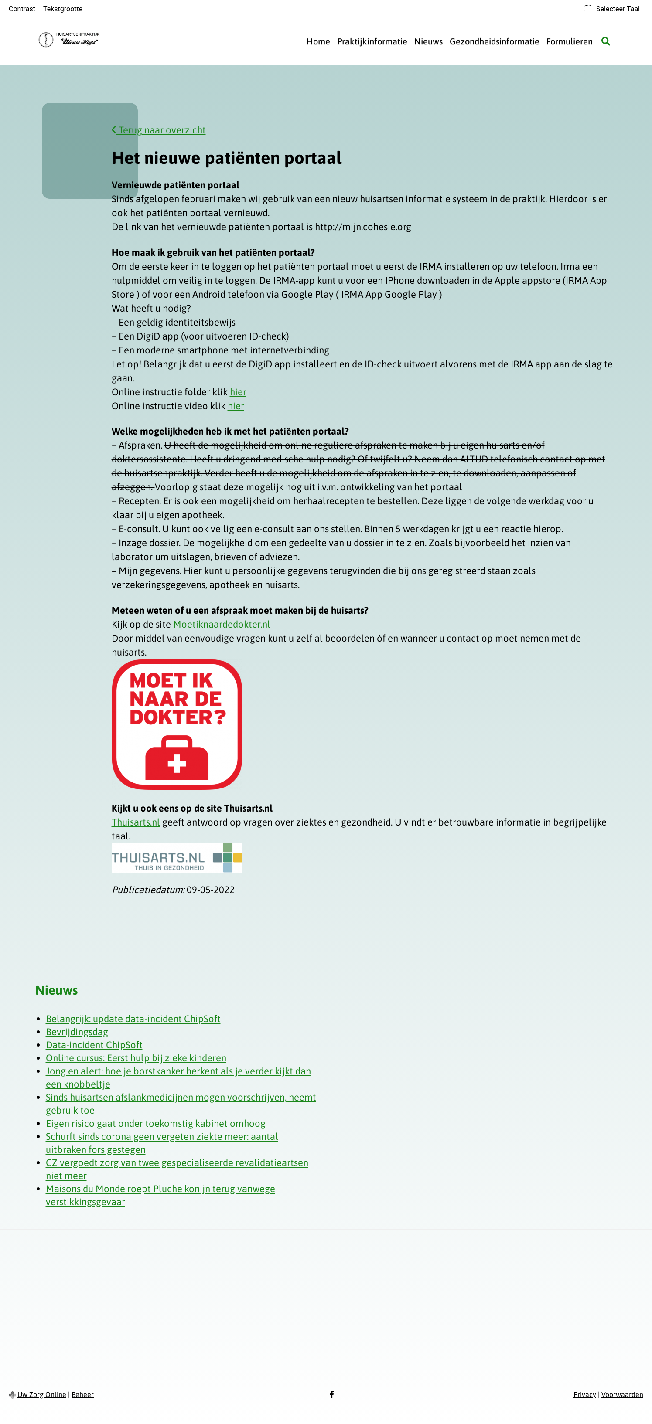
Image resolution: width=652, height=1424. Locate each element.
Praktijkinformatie (372, 41)
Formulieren (569, 41)
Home (318, 41)
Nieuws (428, 41)
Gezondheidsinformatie (494, 41)
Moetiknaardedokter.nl (221, 624)
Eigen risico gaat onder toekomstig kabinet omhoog (156, 1123)
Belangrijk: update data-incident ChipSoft (133, 1018)
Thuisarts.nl (136, 822)
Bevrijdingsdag (77, 1031)
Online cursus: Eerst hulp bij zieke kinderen (136, 1058)
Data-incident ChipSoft (94, 1044)
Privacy (584, 1394)
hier (238, 392)
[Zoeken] (605, 41)
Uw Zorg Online (41, 1394)
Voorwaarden (622, 1394)
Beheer (83, 1394)
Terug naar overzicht (159, 130)
